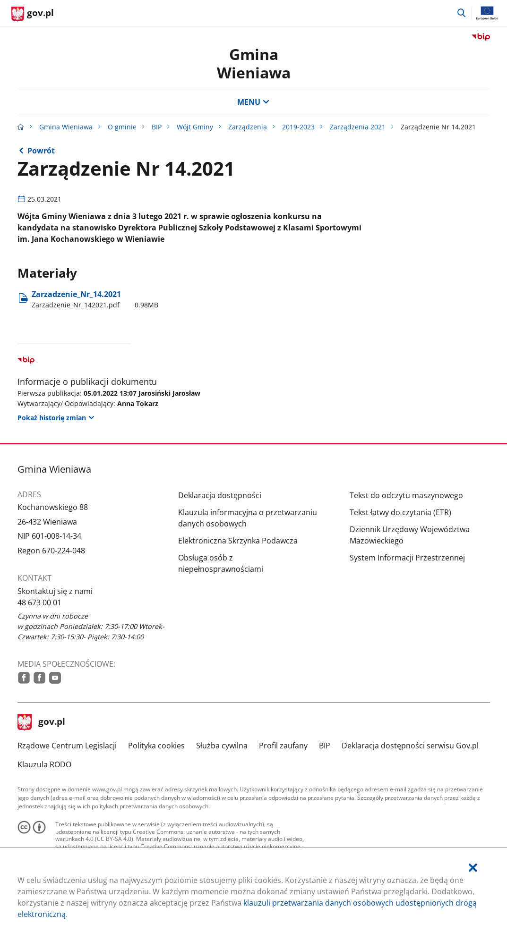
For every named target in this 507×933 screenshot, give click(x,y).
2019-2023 (298, 126)
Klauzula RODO (44, 764)
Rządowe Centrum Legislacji (67, 745)
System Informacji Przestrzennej (407, 557)
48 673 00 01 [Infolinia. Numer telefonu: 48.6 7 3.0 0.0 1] (39, 602)
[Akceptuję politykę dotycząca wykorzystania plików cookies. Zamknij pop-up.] (473, 867)
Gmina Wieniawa (254, 63)
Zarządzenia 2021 (358, 126)
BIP (157, 126)
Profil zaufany (283, 745)
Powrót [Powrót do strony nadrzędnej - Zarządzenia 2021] (41, 150)
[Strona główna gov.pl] (32, 14)
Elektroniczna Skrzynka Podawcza (238, 540)
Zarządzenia (247, 126)
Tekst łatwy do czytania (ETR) (400, 512)
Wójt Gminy (195, 126)
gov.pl (41, 722)
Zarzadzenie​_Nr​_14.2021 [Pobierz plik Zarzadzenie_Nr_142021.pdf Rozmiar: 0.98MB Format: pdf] (95, 299)
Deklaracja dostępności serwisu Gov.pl (410, 745)
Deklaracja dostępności (219, 495)
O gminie (122, 126)
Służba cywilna (222, 745)
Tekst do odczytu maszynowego (406, 495)
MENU (253, 102)
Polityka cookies (156, 745)
